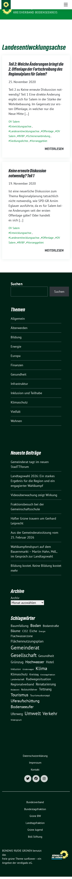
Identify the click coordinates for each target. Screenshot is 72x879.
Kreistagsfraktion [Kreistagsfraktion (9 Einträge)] (47, 669)
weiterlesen (54, 143)
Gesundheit (18, 369)
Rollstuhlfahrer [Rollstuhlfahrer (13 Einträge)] (29, 684)
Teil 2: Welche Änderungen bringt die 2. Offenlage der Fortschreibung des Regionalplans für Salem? (36, 63)
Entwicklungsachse (20, 121)
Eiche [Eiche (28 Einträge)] (33, 625)
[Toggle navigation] (66, 25)
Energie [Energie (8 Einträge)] (42, 626)
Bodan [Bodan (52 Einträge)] (35, 619)
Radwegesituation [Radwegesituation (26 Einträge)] (38, 673)
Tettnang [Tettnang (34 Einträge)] (45, 683)
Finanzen (17, 359)
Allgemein (18, 313)
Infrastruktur (19, 378)
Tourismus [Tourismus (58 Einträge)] (19, 689)
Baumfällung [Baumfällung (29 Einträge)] (20, 620)
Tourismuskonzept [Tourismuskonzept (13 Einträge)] (40, 689)
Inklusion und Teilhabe (26, 387)
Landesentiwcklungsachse (24, 125)
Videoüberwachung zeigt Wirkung (34, 489)
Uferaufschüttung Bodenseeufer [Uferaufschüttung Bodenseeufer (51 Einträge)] (25, 698)
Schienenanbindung (39, 130)
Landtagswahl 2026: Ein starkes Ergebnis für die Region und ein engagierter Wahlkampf (33, 475)
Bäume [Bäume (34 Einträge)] (15, 625)
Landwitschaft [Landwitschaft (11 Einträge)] (17, 673)
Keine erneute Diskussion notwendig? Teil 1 (27, 168)
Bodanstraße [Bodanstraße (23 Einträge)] (51, 620)
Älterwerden (19, 322)
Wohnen (16, 415)
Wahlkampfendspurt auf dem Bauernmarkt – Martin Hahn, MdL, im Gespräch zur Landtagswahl (34, 546)
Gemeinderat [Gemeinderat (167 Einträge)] (25, 642)
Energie (16, 341)
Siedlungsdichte (19, 135)
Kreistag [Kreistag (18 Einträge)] (34, 669)
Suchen (16, 278)
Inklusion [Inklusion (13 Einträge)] (16, 663)
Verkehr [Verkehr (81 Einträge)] (50, 708)
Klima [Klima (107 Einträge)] (41, 663)
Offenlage (48, 125)
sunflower (29, 853)
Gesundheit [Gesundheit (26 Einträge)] (46, 650)
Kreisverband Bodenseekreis (35, 12)
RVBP (22, 130)
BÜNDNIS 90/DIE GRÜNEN (32, 7)
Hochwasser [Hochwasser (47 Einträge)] (34, 656)
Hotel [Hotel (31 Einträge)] (50, 656)
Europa (15, 350)
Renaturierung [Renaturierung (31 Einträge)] (46, 678)
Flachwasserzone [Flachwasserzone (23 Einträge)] (22, 630)
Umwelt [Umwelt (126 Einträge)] (33, 708)
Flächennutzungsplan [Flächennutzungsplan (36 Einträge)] (27, 635)
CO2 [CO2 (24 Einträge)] (25, 625)
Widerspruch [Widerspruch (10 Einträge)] (16, 714)
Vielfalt (15, 406)
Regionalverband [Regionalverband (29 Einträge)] (22, 678)
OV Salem (14, 116)
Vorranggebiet (39, 135)
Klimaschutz (19, 397)
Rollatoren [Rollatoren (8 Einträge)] (15, 684)
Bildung (16, 332)
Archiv (15, 592)
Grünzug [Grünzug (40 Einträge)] (17, 656)
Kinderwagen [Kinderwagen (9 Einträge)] (28, 663)
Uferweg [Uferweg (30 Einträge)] (17, 708)
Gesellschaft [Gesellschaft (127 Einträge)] (24, 649)
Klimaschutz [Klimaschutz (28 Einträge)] (19, 669)
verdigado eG (24, 857)
